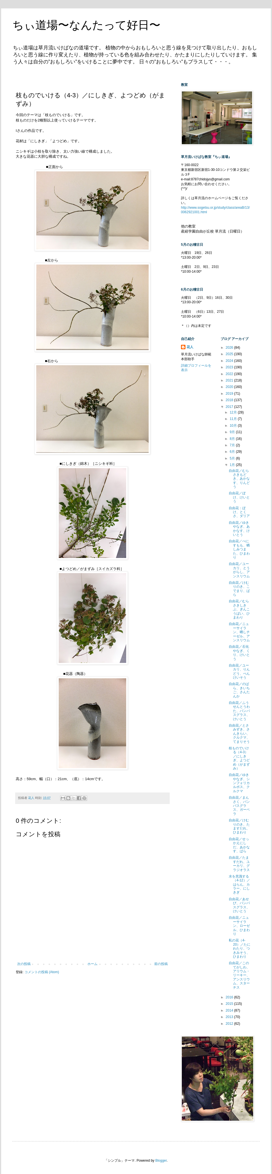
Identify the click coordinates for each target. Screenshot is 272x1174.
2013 (230, 1017)
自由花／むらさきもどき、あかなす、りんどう (239, 479)
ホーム (92, 964)
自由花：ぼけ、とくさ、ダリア (239, 512)
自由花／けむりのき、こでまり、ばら (239, 589)
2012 (230, 1024)
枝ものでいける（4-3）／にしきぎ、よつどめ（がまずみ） (239, 758)
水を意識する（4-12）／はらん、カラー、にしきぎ (239, 884)
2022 (230, 374)
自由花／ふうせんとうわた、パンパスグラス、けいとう (239, 711)
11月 (234, 419)
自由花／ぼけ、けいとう (239, 497)
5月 (233, 458)
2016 (230, 997)
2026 (230, 348)
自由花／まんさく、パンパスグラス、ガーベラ (239, 806)
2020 (230, 387)
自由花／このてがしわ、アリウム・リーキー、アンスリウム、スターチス (239, 975)
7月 (233, 445)
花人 (190, 347)
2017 (230, 407)
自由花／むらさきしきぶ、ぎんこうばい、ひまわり (239, 609)
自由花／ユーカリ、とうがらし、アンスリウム (239, 570)
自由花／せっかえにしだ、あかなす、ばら (239, 845)
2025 (230, 354)
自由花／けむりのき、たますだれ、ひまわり (239, 826)
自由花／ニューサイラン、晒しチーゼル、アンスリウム (239, 632)
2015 (230, 1004)
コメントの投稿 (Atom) (41, 972)
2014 (230, 1010)
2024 (230, 361)
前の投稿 (161, 964)
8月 (233, 439)
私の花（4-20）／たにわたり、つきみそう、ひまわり (239, 948)
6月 (233, 452)
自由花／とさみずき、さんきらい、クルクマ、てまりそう (239, 733)
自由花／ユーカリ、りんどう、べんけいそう (239, 671)
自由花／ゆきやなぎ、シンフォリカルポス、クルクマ (239, 783)
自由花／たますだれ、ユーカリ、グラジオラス (239, 864)
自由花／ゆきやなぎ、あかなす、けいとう (239, 529)
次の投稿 (24, 964)
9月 (233, 432)
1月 (233, 465)
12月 (234, 412)
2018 (230, 400)
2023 (230, 367)
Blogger (161, 1160)
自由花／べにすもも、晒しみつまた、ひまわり (239, 549)
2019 (230, 394)
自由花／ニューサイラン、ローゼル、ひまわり (239, 926)
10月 (234, 426)
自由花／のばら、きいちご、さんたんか (239, 690)
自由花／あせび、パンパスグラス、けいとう (239, 905)
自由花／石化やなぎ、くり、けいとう (239, 653)
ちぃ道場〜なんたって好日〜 (86, 25)
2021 (230, 380)
